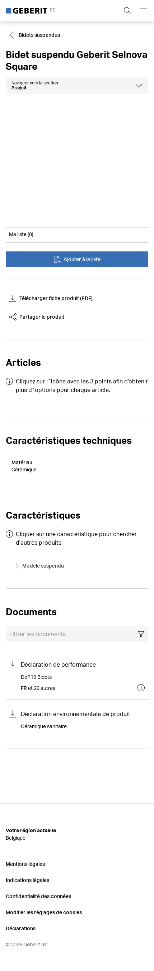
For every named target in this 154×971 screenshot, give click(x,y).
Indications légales (27, 880)
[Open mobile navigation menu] (143, 11)
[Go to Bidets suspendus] (36, 35)
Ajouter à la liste (77, 259)
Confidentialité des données (38, 896)
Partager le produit (36, 316)
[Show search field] (127, 11)
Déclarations (21, 928)
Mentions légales (25, 864)
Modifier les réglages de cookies (44, 912)
